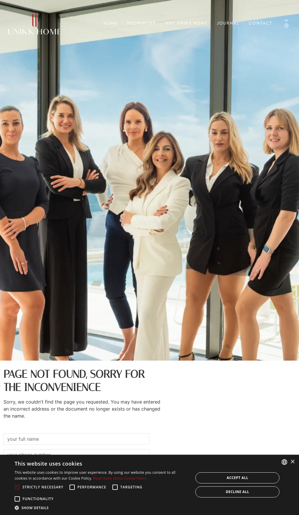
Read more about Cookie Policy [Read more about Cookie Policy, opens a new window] (119, 478)
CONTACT (260, 23)
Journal (228, 23)
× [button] (292, 462)
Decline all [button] (237, 491)
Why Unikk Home (186, 23)
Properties (141, 23)
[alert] (149, 485)
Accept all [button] (237, 477)
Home (111, 23)
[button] (101, 508)
